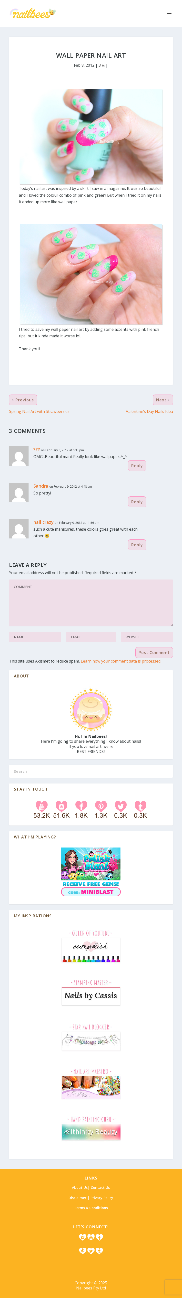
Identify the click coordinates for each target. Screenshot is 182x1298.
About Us (80, 1187)
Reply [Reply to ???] (137, 465)
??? (36, 449)
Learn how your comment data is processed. (121, 661)
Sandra (40, 486)
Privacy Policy (102, 1197)
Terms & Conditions (91, 1207)
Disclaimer (77, 1197)
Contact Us (100, 1187)
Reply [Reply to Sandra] (137, 501)
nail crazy (43, 522)
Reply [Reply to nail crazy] (137, 544)
